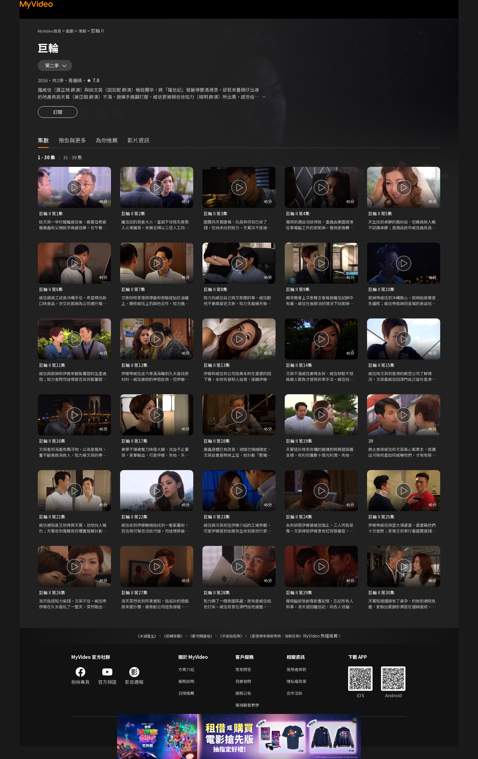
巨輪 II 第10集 (382, 295)
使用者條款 (301, 678)
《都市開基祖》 (198, 644)
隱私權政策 (301, 691)
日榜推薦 (187, 704)
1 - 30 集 (46, 162)
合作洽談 (299, 704)
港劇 (88, 30)
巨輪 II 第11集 (53, 371)
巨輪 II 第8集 (216, 295)
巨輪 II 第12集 (135, 371)
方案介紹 (187, 678)
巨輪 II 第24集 (300, 524)
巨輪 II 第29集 (300, 601)
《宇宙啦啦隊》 (232, 644)
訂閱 (57, 118)
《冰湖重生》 (136, 644)
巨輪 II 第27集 (135, 601)
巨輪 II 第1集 (52, 219)
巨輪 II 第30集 (382, 601)
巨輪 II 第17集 (135, 448)
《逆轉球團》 (166, 644)
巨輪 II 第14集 (300, 371)
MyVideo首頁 (52, 30)
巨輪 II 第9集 (299, 295)
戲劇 (74, 30)
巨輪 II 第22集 (135, 524)
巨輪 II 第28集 (218, 601)
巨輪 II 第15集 (382, 371)
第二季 (53, 68)
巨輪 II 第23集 (218, 524)
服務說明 (187, 691)
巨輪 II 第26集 (53, 601)
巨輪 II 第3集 (216, 219)
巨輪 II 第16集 (53, 448)
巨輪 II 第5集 (381, 219)
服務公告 (244, 704)
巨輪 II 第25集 (382, 524)
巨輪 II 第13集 (218, 371)
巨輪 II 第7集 (134, 295)
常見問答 (244, 678)
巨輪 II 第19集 (300, 448)
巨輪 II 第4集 (299, 219)
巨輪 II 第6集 (52, 295)
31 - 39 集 (72, 162)
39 (370, 448)
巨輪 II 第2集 (134, 219)
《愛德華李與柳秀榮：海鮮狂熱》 (283, 644)
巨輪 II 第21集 (53, 524)
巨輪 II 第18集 (218, 448)
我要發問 (244, 691)
